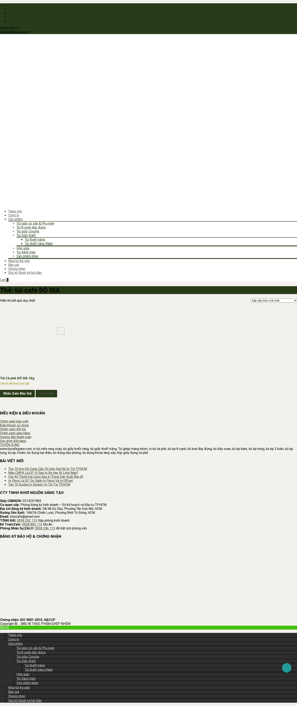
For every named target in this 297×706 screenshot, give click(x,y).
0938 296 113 (45, 528)
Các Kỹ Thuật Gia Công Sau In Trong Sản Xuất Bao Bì (45, 477)
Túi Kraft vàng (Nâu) (39, 244)
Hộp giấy (22, 248)
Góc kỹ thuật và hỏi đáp (25, 273)
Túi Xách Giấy (26, 252)
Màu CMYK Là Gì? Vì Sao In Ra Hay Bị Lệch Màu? (43, 473)
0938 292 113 (27, 520)
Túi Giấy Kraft (26, 235)
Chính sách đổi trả (13, 429)
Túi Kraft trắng (35, 240)
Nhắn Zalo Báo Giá (17, 393)
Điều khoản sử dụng (14, 425)
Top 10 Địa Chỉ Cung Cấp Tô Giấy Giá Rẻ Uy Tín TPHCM (47, 469)
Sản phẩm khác (27, 256)
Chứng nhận (16, 269)
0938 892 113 (32, 524)
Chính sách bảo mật (14, 421)
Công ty (13, 215)
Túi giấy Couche (27, 231)
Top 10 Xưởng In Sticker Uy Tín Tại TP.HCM (39, 484)
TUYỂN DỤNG (9, 445)
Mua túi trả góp (19, 261)
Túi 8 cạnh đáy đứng (31, 227)
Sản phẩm (15, 219)
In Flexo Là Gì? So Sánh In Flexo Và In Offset (40, 481)
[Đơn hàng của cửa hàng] (274, 301)
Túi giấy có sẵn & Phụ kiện (35, 223)
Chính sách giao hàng (15, 433)
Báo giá (13, 265)
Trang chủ (15, 211)
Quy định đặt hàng (13, 441)
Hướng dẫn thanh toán (15, 437)
